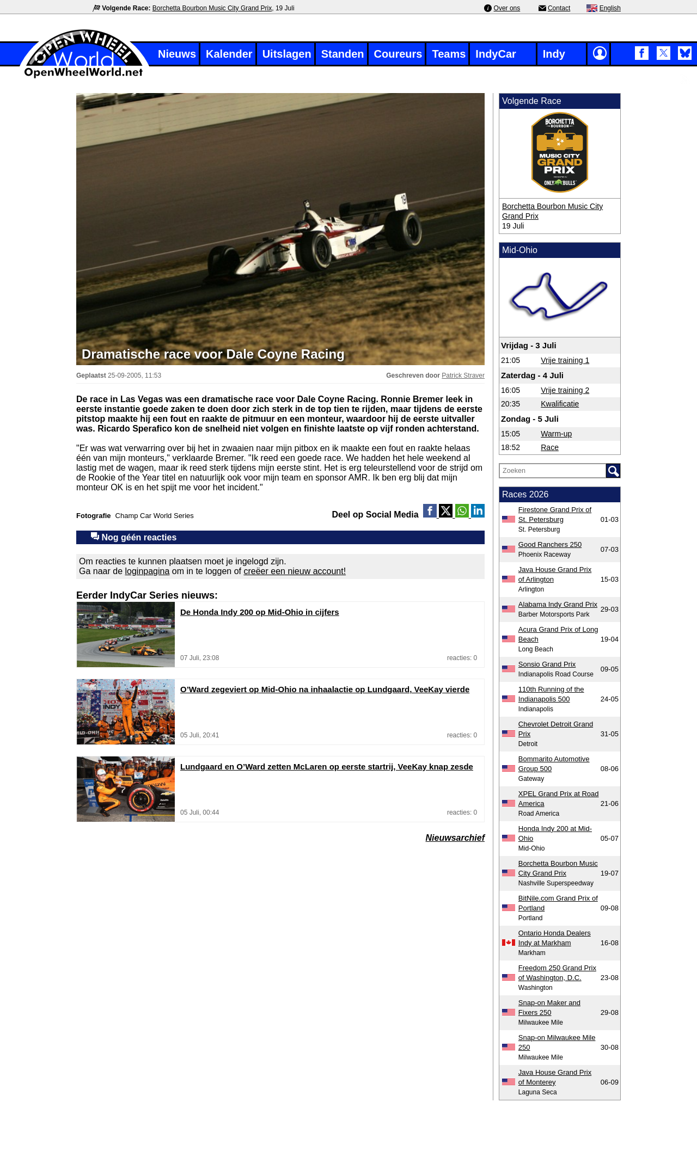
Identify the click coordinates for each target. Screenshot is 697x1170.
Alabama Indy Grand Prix (557, 604)
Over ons (507, 8)
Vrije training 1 (565, 360)
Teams (449, 54)
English (610, 8)
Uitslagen (286, 54)
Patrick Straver (463, 375)
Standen (342, 54)
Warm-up (556, 433)
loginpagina (147, 571)
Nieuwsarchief (455, 837)
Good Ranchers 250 (550, 544)
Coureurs (398, 54)
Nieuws (177, 54)
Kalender (229, 54)
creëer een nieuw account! (294, 571)
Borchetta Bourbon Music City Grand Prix (212, 8)
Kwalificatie (560, 403)
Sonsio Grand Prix (547, 664)
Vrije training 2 (565, 390)
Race (550, 447)
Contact (559, 8)
